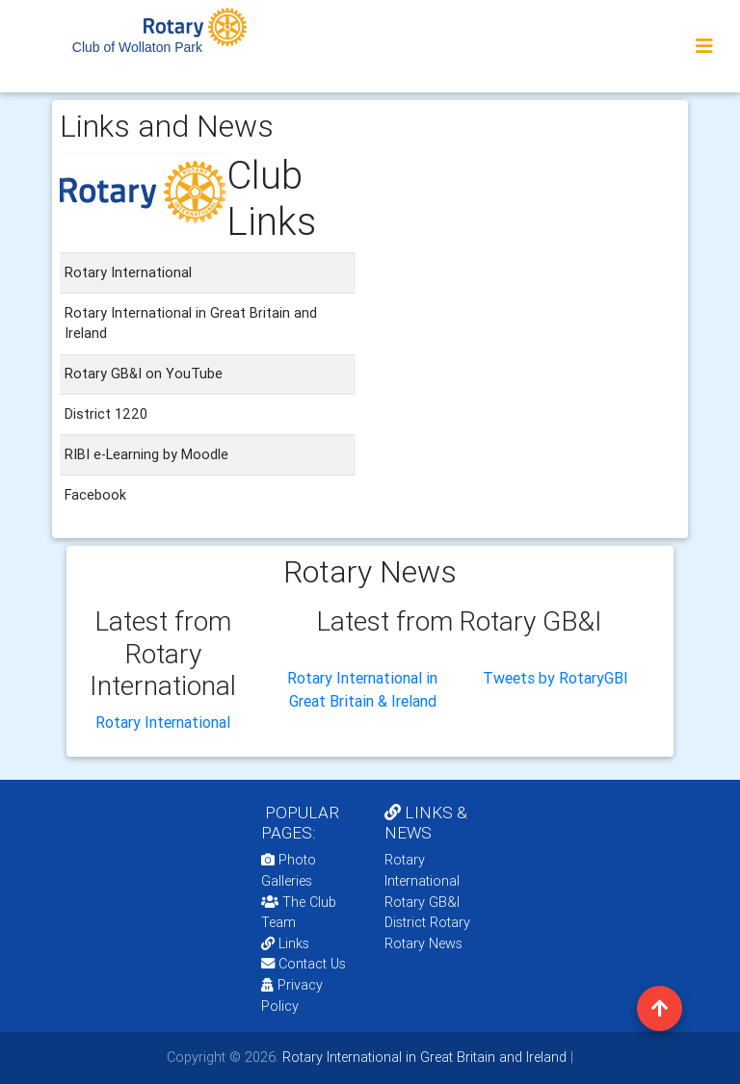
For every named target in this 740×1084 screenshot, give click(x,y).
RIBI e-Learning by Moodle (146, 454)
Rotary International (162, 722)
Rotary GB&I (422, 902)
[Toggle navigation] (704, 46)
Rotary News (423, 943)
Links (285, 943)
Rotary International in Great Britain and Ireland (422, 1057)
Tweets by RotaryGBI (555, 677)
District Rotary (427, 922)
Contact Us (303, 963)
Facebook (95, 494)
